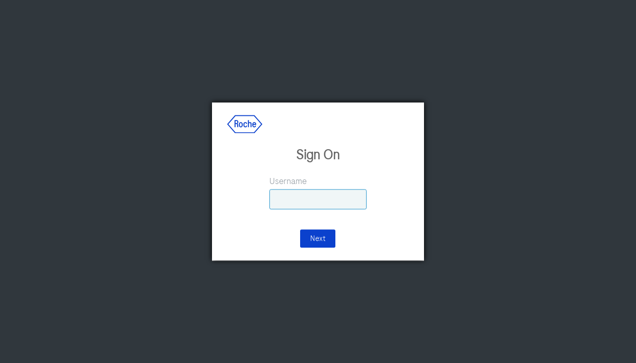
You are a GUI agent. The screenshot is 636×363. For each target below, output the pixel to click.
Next (317, 239)
